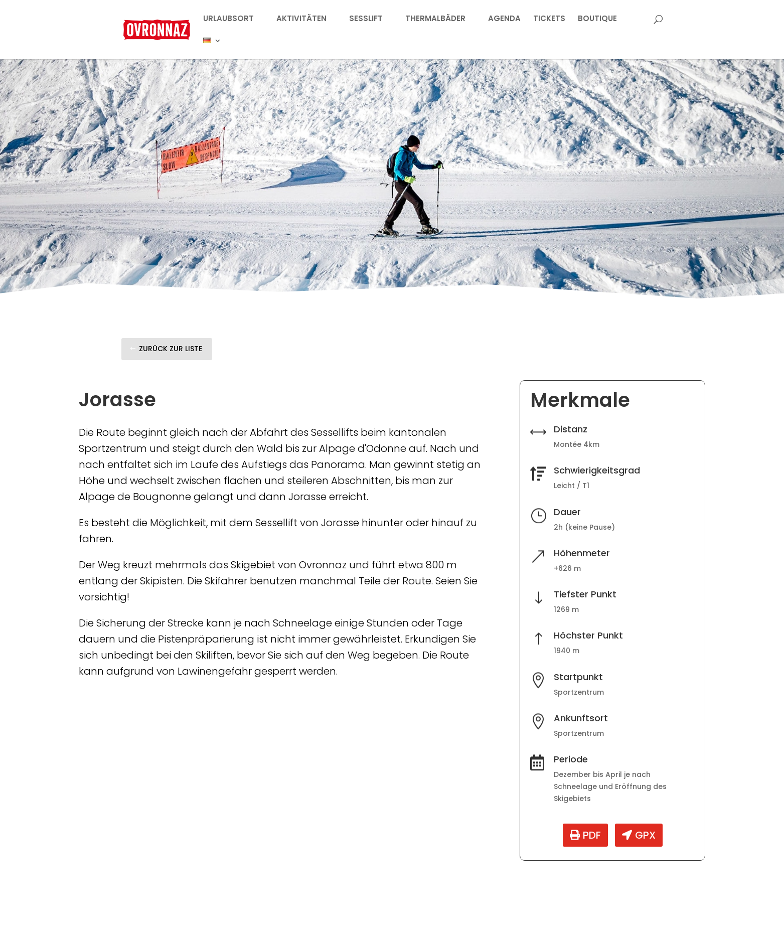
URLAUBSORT (228, 19)
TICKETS (549, 19)
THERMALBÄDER (435, 19)
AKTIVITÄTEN (301, 19)
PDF (592, 835)
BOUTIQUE (597, 19)
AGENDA (504, 19)
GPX (645, 835)
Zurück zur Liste (170, 349)
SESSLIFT (366, 19)
